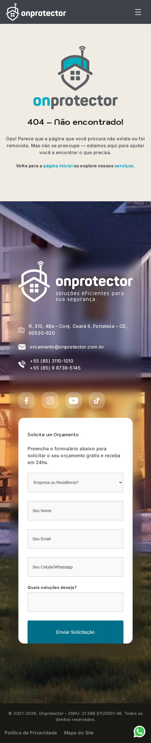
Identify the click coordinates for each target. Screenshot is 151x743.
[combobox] (75, 602)
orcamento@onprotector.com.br (67, 347)
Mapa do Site (79, 733)
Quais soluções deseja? (52, 587)
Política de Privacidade (31, 733)
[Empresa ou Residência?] (75, 482)
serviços (124, 165)
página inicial (58, 165)
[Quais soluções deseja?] (33, 601)
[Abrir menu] (138, 12)
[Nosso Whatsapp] (139, 731)
